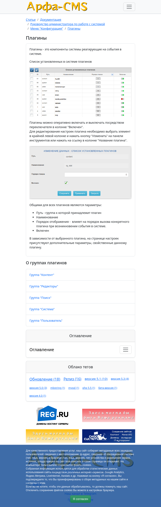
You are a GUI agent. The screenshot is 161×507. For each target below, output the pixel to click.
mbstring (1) (57, 388)
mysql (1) (73, 388)
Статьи (31, 20)
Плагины (74, 28)
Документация (50, 20)
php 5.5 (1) (88, 388)
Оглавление (41, 349)
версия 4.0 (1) (37, 396)
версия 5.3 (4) (120, 379)
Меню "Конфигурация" (46, 28)
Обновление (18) (44, 379)
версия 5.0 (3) (38, 388)
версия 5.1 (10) (96, 379)
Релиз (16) (72, 379)
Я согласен (80, 499)
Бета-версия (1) (108, 388)
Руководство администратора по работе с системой (67, 24)
